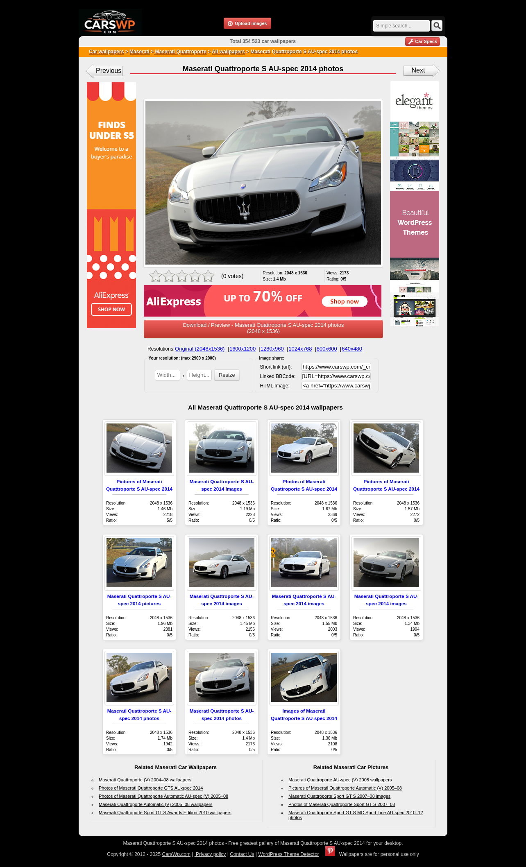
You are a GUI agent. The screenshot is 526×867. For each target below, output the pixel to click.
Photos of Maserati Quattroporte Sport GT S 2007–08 (341, 804)
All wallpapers (228, 51)
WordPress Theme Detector (288, 854)
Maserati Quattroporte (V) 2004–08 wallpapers (145, 779)
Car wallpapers (106, 51)
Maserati (139, 51)
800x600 (327, 349)
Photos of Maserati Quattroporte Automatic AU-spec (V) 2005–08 (163, 796)
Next (418, 70)
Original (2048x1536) (199, 349)
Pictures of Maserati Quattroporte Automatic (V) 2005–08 (345, 788)
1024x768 (300, 349)
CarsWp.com (176, 854)
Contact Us (242, 854)
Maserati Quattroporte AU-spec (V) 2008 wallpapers (340, 779)
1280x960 (272, 349)
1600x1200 (242, 349)
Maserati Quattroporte (180, 51)
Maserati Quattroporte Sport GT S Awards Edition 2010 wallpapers (165, 812)
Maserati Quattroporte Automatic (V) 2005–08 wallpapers (156, 804)
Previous (108, 70)
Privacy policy (210, 854)
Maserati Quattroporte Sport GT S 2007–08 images (339, 796)
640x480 (352, 349)
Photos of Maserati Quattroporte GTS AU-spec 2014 (151, 788)
